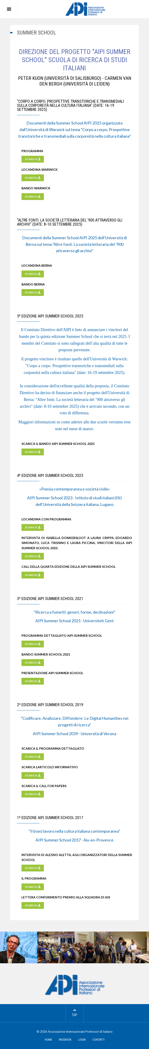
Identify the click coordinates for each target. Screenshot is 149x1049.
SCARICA (32, 159)
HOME (48, 1039)
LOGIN (82, 1039)
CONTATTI (98, 1039)
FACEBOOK (65, 1039)
